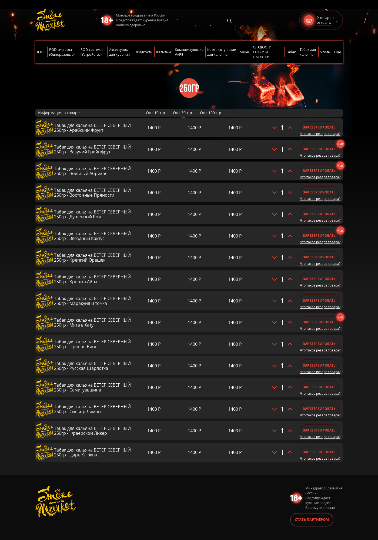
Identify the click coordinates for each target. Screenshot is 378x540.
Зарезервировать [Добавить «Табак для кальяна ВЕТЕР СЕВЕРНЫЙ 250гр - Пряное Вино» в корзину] (319, 343)
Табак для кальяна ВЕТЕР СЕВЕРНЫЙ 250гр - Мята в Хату (92, 322)
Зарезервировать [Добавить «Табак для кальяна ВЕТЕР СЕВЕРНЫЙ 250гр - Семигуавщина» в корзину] (319, 387)
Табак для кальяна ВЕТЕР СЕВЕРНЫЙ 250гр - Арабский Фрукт (92, 128)
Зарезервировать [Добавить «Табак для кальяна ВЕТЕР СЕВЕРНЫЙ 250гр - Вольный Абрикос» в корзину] (319, 170)
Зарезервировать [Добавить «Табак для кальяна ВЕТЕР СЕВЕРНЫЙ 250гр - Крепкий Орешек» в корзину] (319, 257)
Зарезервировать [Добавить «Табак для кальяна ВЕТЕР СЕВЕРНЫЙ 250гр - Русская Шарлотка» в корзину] (319, 365)
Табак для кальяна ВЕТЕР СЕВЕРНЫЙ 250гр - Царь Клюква (92, 452)
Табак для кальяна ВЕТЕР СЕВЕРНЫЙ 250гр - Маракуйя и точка (92, 301)
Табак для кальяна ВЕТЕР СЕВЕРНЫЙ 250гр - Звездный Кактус (92, 236)
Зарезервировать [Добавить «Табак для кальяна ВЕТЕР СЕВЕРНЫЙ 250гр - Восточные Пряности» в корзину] (319, 192)
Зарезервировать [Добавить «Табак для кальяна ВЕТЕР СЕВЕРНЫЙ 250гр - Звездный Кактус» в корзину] (319, 235)
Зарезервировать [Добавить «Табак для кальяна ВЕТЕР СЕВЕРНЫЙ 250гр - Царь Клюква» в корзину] (319, 452)
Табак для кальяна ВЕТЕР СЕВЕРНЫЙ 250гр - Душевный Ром (92, 214)
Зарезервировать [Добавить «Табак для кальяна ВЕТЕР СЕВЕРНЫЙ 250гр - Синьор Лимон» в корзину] (319, 408)
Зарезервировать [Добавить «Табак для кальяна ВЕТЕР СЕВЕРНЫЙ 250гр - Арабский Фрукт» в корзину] (319, 127)
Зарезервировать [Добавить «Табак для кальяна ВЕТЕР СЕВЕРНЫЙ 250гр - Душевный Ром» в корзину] (319, 214)
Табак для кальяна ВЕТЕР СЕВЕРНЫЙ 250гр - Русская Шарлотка (92, 366)
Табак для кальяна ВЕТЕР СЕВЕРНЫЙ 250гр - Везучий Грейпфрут (92, 149)
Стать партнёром (312, 519)
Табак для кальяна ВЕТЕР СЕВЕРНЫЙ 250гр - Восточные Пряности (92, 192)
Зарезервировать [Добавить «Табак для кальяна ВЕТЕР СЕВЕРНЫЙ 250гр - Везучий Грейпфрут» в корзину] (319, 149)
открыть (324, 22)
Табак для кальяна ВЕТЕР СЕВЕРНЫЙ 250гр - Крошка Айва (92, 279)
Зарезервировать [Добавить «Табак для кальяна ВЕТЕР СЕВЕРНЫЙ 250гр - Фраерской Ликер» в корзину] (319, 430)
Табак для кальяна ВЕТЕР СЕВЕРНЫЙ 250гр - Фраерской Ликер (92, 431)
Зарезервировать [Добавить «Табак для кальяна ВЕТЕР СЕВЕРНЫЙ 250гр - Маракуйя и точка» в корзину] (319, 300)
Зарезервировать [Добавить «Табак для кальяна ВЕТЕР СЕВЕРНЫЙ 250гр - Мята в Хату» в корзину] (319, 322)
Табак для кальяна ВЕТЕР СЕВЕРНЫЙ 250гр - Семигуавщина (92, 387)
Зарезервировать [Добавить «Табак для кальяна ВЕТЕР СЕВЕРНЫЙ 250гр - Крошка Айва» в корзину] (319, 278)
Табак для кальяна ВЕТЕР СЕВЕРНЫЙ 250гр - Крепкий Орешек (92, 257)
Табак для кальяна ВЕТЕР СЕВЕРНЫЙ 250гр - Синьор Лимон (92, 409)
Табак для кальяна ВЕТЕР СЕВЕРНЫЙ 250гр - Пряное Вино (92, 344)
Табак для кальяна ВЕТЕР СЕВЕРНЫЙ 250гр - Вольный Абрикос (92, 171)
